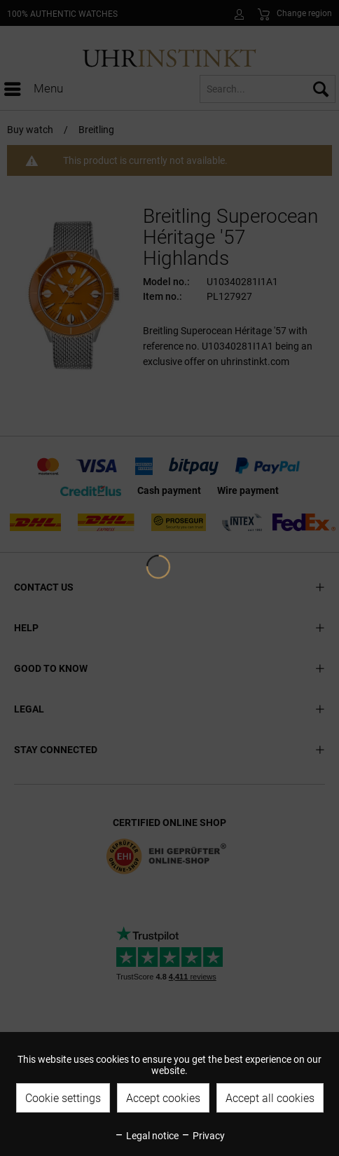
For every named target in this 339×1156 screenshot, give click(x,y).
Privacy (203, 1135)
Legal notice (146, 1135)
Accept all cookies (270, 1098)
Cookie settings (63, 1098)
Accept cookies (163, 1098)
